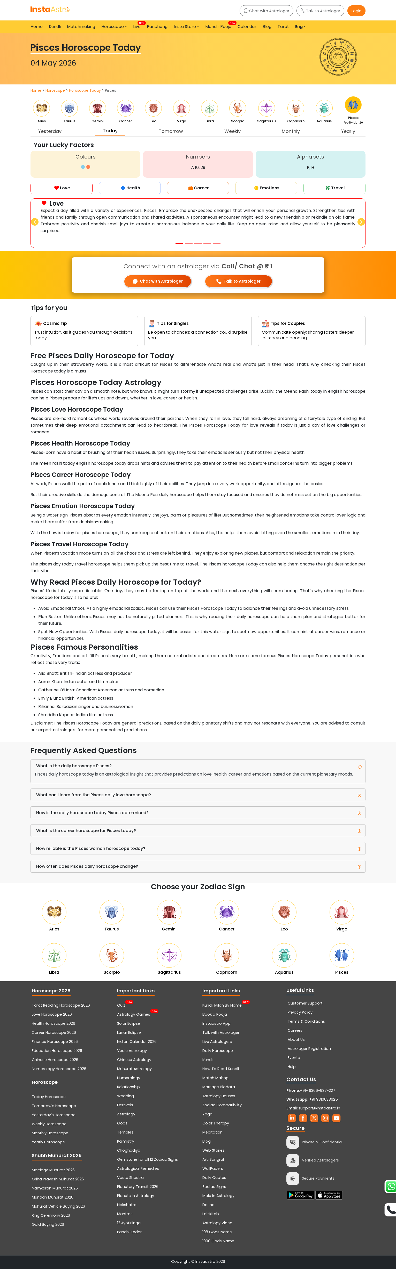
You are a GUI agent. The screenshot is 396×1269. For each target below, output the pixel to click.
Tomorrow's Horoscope (54, 1105)
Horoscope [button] (112, 27)
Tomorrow (171, 131)
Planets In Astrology (135, 1195)
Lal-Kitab (210, 1213)
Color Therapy (215, 1123)
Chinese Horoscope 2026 (55, 1059)
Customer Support (305, 1003)
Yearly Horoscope (48, 1142)
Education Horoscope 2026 (57, 1050)
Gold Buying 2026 (48, 1224)
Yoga (207, 1114)
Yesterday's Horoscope (53, 1114)
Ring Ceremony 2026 (51, 1215)
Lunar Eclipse (129, 1032)
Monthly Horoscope (50, 1133)
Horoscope (55, 90)
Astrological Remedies (138, 1168)
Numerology (128, 1077)
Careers (295, 1030)
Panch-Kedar (129, 1232)
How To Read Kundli (220, 1068)
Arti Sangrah (213, 1159)
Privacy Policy (300, 1012)
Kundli (55, 27)
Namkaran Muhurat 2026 (55, 1188)
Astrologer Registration (309, 1048)
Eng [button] (299, 27)
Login (356, 10)
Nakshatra (126, 1204)
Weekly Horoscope (49, 1124)
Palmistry (125, 1141)
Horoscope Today (85, 90)
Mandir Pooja (219, 25)
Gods (122, 1123)
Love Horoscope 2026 (52, 1014)
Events (294, 1057)
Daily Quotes (214, 1177)
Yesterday (50, 131)
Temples (125, 1132)
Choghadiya (128, 1150)
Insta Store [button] (185, 27)
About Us (296, 1039)
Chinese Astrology (134, 1059)
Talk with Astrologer (220, 1032)
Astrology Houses (218, 1096)
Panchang (157, 27)
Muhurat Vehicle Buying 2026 (58, 1206)
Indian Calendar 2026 (137, 1041)
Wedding (125, 1096)
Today (110, 130)
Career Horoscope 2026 (54, 1032)
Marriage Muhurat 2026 (53, 1170)
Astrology (126, 1114)
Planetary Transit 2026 (137, 1186)
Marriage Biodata (218, 1086)
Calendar (247, 27)
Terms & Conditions (306, 1021)
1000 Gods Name (218, 1241)
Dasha (208, 1204)
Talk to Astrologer (320, 10)
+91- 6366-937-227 (317, 1090)
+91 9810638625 (312, 1099)
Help (292, 1066)
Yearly (348, 131)
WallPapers (212, 1168)
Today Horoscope (49, 1096)
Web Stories (213, 1150)
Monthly (291, 131)
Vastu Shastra (130, 1177)
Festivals (125, 1105)
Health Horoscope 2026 (53, 1023)
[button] (35, 222)
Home (37, 27)
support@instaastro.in (319, 1108)
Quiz (121, 1005)
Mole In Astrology (218, 1195)
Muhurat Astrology (134, 1068)
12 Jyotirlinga (129, 1222)
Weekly (232, 131)
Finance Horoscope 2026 (55, 1041)
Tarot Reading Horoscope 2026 (61, 1005)
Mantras (125, 1213)
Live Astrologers (217, 1041)
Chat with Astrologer (266, 10)
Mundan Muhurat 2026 (52, 1197)
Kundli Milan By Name (222, 1005)
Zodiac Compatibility (222, 1105)
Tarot (283, 27)
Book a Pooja (214, 1014)
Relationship (128, 1086)
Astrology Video (217, 1222)
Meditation (212, 1132)
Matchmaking (81, 27)
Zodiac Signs (214, 1186)
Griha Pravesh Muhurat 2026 (58, 1179)
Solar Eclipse (128, 1023)
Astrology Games (133, 1014)
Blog (267, 27)
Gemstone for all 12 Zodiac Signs (147, 1159)
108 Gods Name (217, 1232)
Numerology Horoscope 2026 (59, 1068)
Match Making (215, 1077)
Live (138, 25)
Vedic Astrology (132, 1050)
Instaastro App (216, 1023)
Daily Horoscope (217, 1050)
